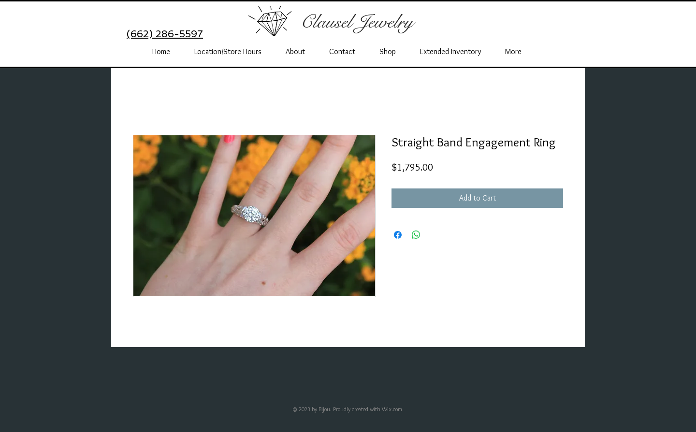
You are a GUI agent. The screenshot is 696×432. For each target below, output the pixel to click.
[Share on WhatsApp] (416, 235)
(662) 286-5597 (165, 34)
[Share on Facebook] (398, 235)
